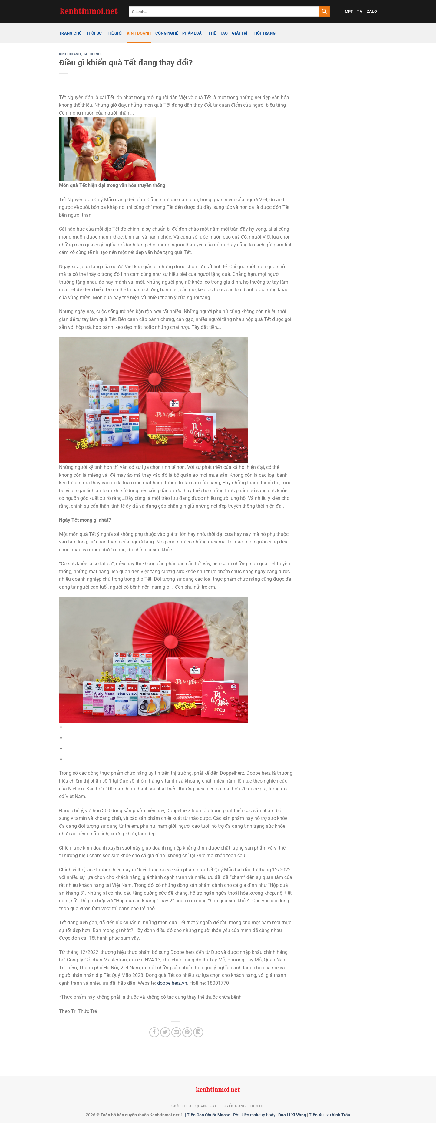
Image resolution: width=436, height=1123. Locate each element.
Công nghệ (166, 33)
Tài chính (92, 54)
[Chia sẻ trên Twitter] (165, 1032)
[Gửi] (324, 11)
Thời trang (264, 33)
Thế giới (114, 33)
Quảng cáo (206, 1106)
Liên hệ (257, 1106)
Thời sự (94, 33)
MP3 (349, 11)
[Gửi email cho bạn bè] (176, 1032)
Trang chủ (70, 33)
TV (359, 11)
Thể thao (218, 33)
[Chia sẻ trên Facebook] (154, 1032)
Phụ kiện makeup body (254, 1115)
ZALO (372, 11)
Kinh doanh (139, 33)
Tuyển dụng (234, 1106)
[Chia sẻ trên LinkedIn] (198, 1032)
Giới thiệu (181, 1106)
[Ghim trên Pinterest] (187, 1032)
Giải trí (239, 33)
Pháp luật (193, 33)
